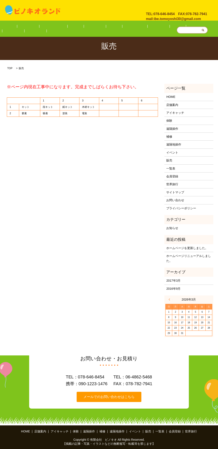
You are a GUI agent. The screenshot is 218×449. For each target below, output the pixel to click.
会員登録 (173, 27)
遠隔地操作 (115, 27)
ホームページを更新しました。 (187, 248)
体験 (74, 27)
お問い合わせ (158, 6)
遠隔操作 (87, 27)
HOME (23, 27)
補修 (100, 27)
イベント (133, 27)
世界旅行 (189, 27)
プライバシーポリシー (181, 208)
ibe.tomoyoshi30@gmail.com (177, 17)
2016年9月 (173, 288)
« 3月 (170, 299)
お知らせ (172, 228)
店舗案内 (38, 27)
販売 (146, 27)
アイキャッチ (57, 27)
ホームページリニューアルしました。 (188, 258)
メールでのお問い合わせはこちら (109, 397)
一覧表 (157, 27)
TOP (9, 68)
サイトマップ (175, 192)
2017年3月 (173, 280)
